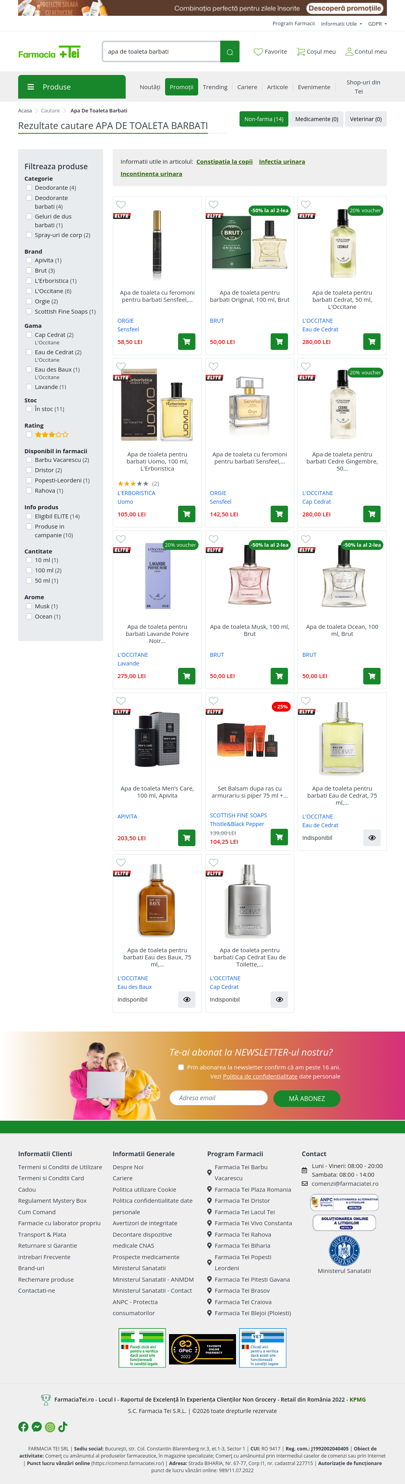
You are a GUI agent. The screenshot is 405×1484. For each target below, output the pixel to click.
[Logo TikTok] (62, 1427)
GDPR (375, 23)
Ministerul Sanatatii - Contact (152, 1290)
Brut (44, 270)
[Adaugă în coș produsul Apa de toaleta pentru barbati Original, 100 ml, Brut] (279, 341)
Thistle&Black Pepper (237, 824)
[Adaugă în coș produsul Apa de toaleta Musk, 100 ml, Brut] (279, 676)
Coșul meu (316, 50)
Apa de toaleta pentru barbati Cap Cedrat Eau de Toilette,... (250, 957)
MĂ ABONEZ (307, 1098)
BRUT (217, 320)
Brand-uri (31, 1268)
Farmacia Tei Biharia (238, 1245)
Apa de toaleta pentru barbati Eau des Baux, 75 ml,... (157, 957)
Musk (45, 606)
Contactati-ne (36, 1290)
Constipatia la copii (224, 161)
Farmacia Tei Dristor (238, 1200)
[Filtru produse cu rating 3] (29, 434)
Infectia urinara (282, 161)
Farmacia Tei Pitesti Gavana (248, 1279)
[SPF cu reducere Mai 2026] (202, 8)
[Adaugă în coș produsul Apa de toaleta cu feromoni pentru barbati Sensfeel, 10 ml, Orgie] (186, 341)
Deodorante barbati (50, 202)
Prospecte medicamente (146, 1257)
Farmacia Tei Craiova (239, 1302)
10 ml (45, 560)
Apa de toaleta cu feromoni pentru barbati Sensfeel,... (157, 296)
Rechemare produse (46, 1279)
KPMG (357, 1399)
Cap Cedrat (53, 339)
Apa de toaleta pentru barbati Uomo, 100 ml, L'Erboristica (157, 461)
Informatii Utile (339, 23)
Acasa (25, 110)
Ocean (47, 616)
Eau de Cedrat (57, 356)
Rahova (48, 490)
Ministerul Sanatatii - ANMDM (153, 1279)
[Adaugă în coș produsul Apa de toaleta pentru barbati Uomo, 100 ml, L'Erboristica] (186, 514)
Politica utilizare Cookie (144, 1189)
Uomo (125, 501)
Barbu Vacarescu (61, 460)
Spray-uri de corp (62, 235)
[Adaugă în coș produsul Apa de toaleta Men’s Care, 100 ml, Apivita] (186, 838)
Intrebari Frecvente (44, 1257)
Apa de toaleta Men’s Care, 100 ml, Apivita (157, 792)
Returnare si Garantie (47, 1245)
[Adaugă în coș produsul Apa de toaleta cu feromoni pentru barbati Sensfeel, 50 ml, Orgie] (279, 514)
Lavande (128, 663)
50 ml (45, 580)
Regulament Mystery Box (52, 1200)
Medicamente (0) (316, 119)
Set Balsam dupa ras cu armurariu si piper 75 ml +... (250, 792)
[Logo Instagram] (50, 1427)
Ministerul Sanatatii (139, 1268)
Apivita (47, 260)
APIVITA (127, 816)
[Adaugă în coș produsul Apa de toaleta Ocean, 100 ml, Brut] (372, 676)
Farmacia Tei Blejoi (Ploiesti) (249, 1313)
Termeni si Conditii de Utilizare (60, 1167)
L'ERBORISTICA (136, 493)
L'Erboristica (55, 280)
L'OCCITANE (318, 320)
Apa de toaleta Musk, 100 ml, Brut (250, 630)
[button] (372, 838)
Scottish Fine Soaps (64, 311)
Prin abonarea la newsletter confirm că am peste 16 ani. (263, 1067)
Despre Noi (128, 1167)
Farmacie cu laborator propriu (59, 1223)
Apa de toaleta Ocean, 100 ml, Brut (342, 630)
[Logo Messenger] (37, 1427)
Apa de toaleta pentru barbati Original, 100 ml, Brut (250, 296)
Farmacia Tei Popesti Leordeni (239, 1262)
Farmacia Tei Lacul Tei (241, 1212)
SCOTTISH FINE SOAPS (238, 815)
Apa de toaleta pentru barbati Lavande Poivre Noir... (157, 633)
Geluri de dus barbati (52, 220)
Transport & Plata (42, 1234)
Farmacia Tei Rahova (239, 1234)
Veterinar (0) (366, 119)
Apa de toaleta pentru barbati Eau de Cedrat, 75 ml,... (342, 795)
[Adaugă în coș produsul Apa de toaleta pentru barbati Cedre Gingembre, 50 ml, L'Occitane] (372, 514)
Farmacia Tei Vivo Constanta (249, 1223)
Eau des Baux (56, 373)
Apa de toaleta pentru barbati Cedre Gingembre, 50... (342, 461)
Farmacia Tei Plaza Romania (249, 1189)
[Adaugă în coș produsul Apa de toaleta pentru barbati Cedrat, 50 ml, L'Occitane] (372, 341)
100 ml (47, 570)
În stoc (48, 409)
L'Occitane (52, 291)
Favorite (270, 51)
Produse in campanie (53, 530)
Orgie (45, 301)
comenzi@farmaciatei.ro (345, 1183)
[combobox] (161, 51)
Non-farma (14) (264, 119)
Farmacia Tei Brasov (238, 1290)
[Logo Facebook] (23, 1427)
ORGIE (125, 320)
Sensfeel (128, 329)
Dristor (47, 470)
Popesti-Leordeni (61, 480)
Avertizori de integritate (145, 1223)
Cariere (123, 1178)
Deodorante (54, 187)
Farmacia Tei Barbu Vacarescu (237, 1172)
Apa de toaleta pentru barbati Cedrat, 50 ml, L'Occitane (342, 299)
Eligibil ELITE (56, 516)
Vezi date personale (275, 1076)
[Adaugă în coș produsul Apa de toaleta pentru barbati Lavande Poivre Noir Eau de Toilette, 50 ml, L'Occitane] (186, 676)
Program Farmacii (294, 23)
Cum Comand (37, 1212)
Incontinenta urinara (151, 174)
